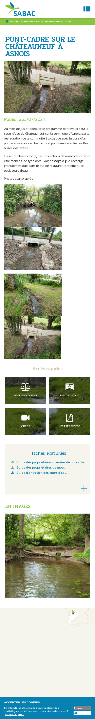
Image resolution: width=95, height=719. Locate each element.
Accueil (14, 21)
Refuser (78, 708)
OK (76, 713)
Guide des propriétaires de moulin (41, 468)
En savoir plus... (14, 714)
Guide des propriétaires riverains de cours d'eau (51, 463)
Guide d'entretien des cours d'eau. (41, 473)
